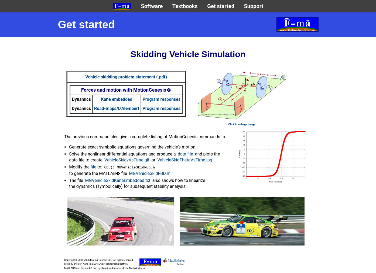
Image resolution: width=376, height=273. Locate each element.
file (93, 167)
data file (185, 154)
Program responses (161, 99)
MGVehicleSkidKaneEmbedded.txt (118, 180)
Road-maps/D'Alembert (116, 108)
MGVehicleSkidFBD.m (149, 173)
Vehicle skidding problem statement (126, 77)
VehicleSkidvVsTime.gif (126, 160)
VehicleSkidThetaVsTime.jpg (184, 160)
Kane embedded (116, 99)
